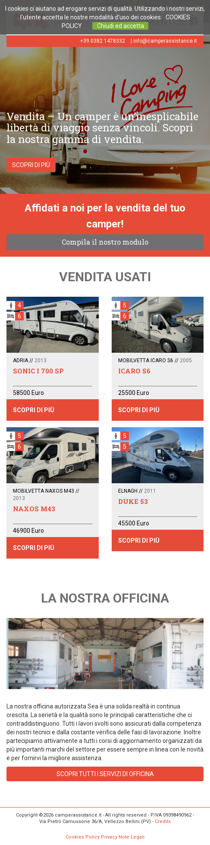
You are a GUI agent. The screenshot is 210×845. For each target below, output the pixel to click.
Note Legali (131, 837)
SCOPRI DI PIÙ (31, 165)
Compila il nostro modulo (105, 241)
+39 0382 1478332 (102, 41)
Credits (163, 821)
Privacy (109, 837)
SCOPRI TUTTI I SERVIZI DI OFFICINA (105, 773)
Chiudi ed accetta (120, 25)
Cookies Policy (83, 837)
